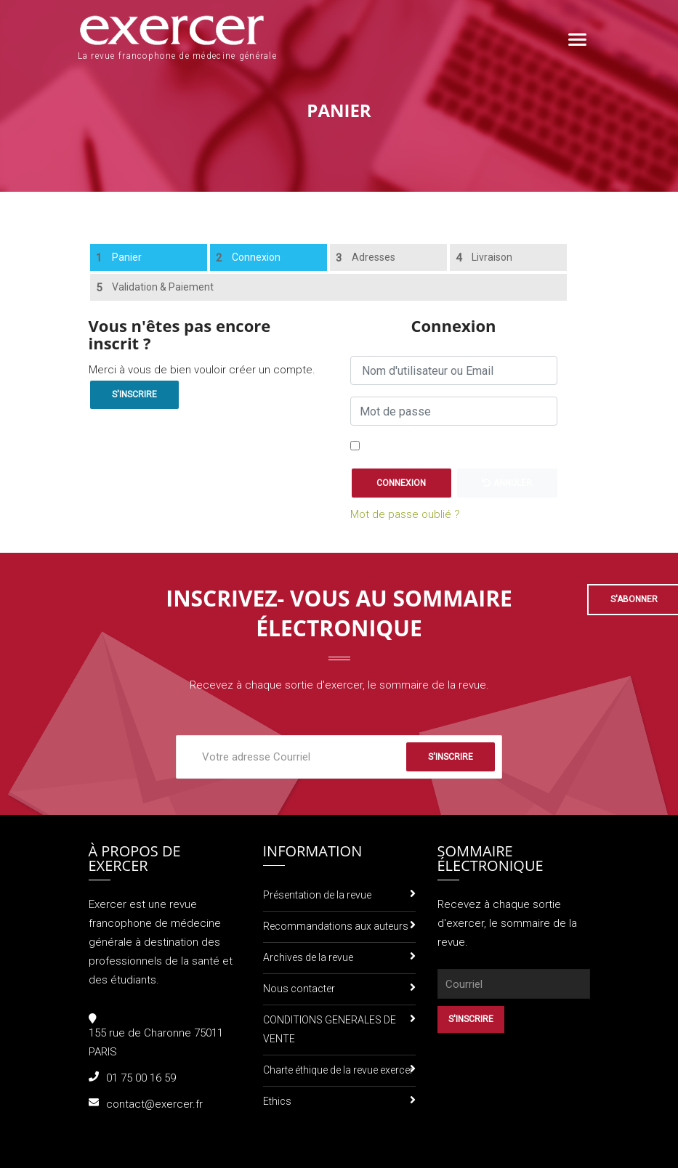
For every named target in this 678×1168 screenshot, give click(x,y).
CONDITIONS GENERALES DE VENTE (329, 1029)
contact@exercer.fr (154, 1104)
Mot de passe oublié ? (405, 514)
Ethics (277, 1101)
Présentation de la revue (317, 895)
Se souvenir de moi (412, 446)
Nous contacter (299, 988)
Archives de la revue (308, 957)
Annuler (507, 483)
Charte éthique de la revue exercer (338, 1070)
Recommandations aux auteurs (335, 926)
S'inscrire (134, 394)
